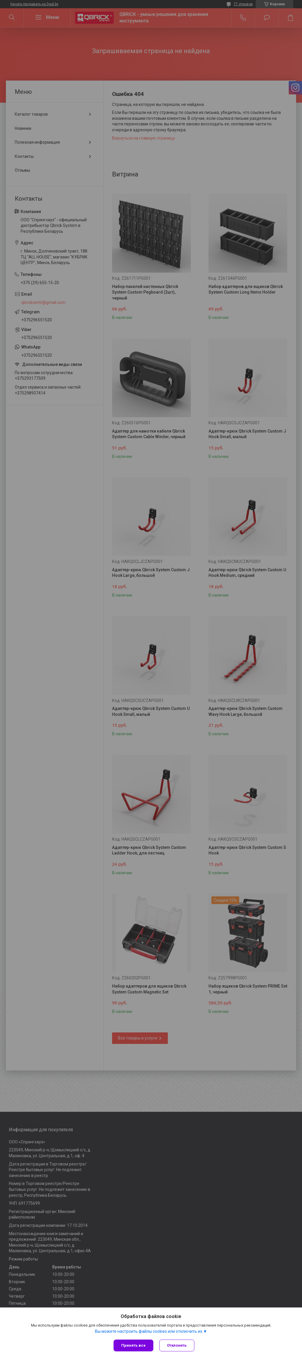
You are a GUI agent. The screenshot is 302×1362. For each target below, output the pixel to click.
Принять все (133, 1345)
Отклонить (177, 1345)
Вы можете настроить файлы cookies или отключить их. (149, 1331)
